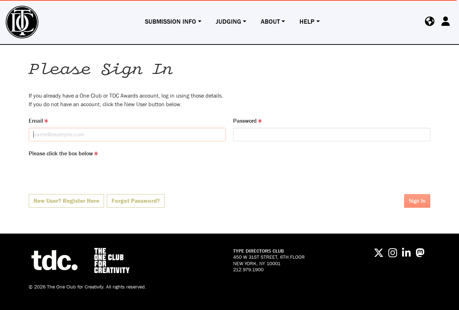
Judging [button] (228, 22)
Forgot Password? (136, 201)
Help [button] (306, 22)
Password (247, 121)
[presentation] (83, 174)
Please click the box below (63, 153)
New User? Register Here (66, 201)
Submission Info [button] (170, 22)
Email (38, 121)
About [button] (270, 22)
